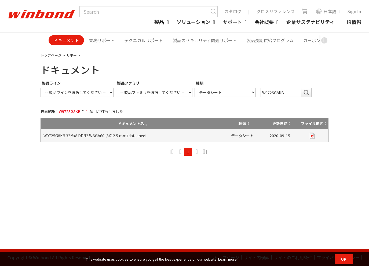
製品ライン (51, 83)
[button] (324, 40)
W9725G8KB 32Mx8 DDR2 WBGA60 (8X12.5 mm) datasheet (95, 135)
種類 (199, 83)
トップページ (51, 55)
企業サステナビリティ (310, 21)
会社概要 (264, 21)
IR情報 (353, 21)
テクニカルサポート (143, 40)
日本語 (326, 11)
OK (343, 259)
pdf (312, 136)
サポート (232, 21)
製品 (159, 21)
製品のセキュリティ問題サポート (205, 40)
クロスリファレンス (275, 11)
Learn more (227, 259)
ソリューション (193, 21)
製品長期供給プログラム (270, 40)
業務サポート (102, 40)
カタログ (233, 11)
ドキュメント (66, 40)
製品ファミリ (128, 83)
